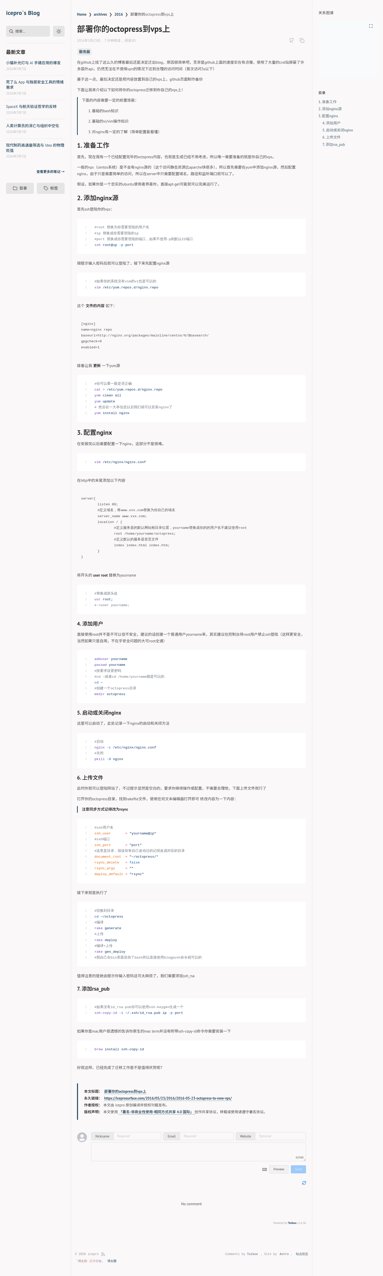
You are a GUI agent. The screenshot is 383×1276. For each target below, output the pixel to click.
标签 (51, 188)
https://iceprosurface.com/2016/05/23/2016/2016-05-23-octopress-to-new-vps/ (168, 1098)
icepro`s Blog (23, 13)
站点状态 (302, 1254)
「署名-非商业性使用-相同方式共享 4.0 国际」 (156, 1111)
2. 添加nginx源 (330, 108)
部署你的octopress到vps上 (125, 1091)
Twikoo (292, 1223)
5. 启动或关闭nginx (337, 130)
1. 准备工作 (327, 101)
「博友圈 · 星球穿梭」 (90, 1261)
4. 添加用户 (331, 123)
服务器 (84, 51)
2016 (118, 14)
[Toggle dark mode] (59, 31)
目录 (20, 188)
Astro (284, 1254)
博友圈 (111, 1261)
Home (82, 14)
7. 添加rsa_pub (333, 144)
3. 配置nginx (328, 115)
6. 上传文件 (331, 137)
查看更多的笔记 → (51, 171)
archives (100, 14)
